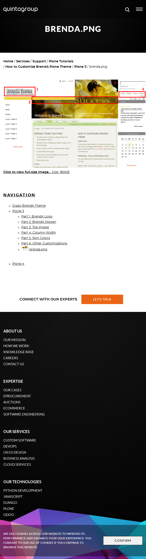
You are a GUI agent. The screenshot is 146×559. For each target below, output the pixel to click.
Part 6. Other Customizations (44, 243)
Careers (10, 358)
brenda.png (34, 249)
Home (8, 61)
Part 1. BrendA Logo (36, 216)
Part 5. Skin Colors (35, 238)
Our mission (14, 340)
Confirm (123, 540)
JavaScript (13, 496)
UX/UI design (14, 452)
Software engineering (24, 414)
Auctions (11, 402)
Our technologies (22, 482)
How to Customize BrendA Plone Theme (38, 66)
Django (10, 503)
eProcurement (17, 396)
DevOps (10, 446)
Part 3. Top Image (35, 227)
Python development (22, 490)
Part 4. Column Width (38, 232)
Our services (16, 431)
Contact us (13, 364)
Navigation (19, 195)
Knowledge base (18, 352)
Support (39, 61)
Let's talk (102, 299)
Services (23, 61)
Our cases (12, 390)
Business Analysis (19, 458)
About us (12, 331)
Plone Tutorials (61, 61)
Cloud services (17, 464)
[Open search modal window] (127, 9)
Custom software (19, 440)
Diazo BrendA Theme (29, 205)
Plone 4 (18, 263)
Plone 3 (80, 66)
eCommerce (14, 408)
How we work (16, 346)
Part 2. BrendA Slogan (38, 222)
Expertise (13, 381)
